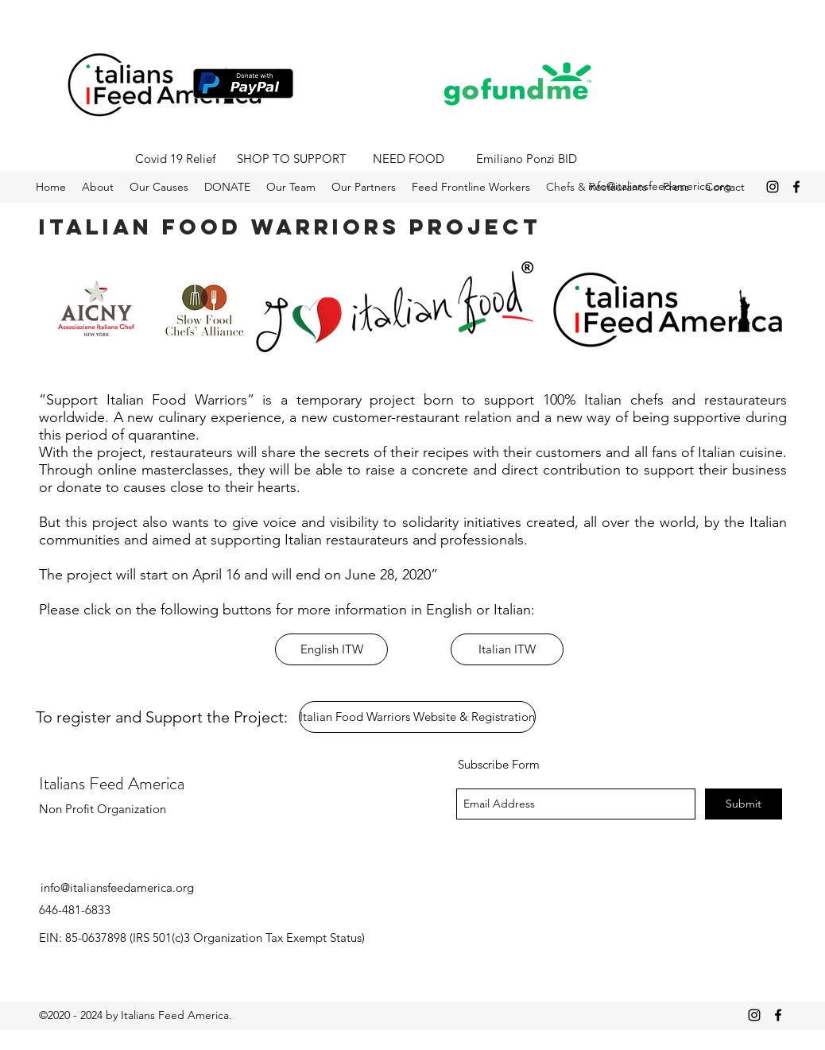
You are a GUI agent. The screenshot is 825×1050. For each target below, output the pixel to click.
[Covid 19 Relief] (174, 159)
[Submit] (743, 803)
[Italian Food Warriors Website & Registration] (417, 717)
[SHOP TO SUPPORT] (291, 159)
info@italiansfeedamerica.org (659, 186)
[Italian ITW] (507, 649)
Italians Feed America (111, 783)
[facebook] (796, 187)
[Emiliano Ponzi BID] (526, 159)
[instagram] (772, 187)
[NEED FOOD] (408, 159)
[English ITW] (331, 649)
